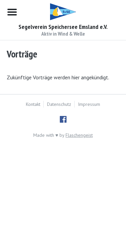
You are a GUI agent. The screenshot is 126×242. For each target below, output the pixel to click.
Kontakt (33, 104)
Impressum (89, 104)
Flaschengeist (79, 135)
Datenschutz (59, 104)
